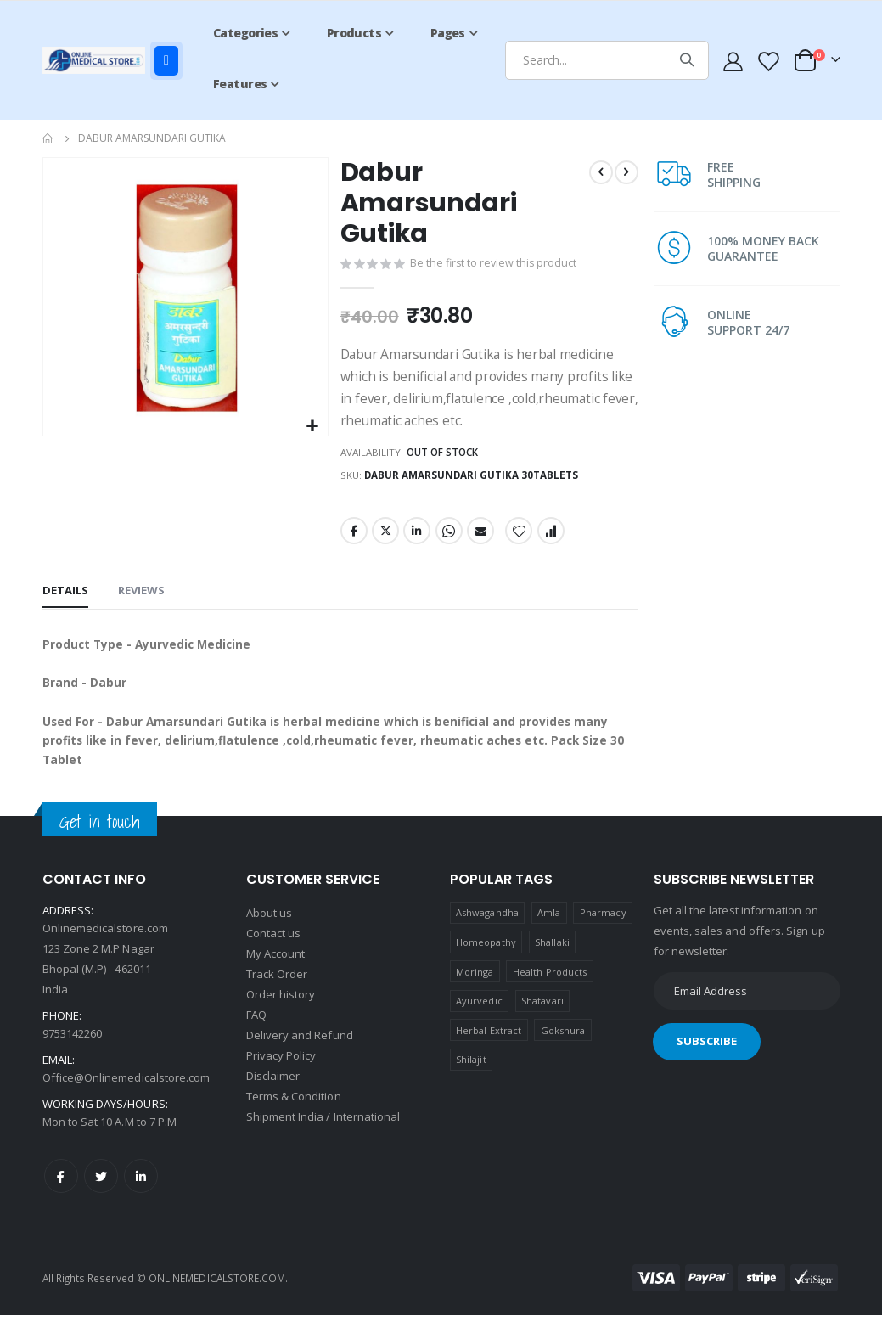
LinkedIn (416, 539)
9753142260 (72, 1051)
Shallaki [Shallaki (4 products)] (552, 959)
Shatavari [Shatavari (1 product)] (542, 1018)
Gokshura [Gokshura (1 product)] (563, 1047)
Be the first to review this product (494, 265)
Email (479, 539)
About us (269, 929)
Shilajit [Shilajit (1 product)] (471, 1077)
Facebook (353, 539)
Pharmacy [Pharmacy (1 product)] (603, 930)
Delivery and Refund (299, 1052)
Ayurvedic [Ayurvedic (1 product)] (479, 1018)
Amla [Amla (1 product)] (548, 930)
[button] (312, 427)
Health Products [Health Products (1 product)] (550, 988)
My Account (276, 970)
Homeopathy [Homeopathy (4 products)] (486, 959)
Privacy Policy (281, 1072)
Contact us (273, 950)
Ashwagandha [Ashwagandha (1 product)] (487, 930)
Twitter (384, 539)
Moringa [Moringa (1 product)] (474, 988)
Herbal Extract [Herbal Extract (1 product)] (488, 1047)
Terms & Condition (293, 1113)
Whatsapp (447, 539)
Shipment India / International (323, 1133)
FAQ (256, 1031)
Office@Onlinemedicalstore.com (126, 1095)
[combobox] (607, 60)
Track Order (277, 990)
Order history (281, 1011)
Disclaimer (273, 1092)
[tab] (65, 601)
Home (48, 138)
